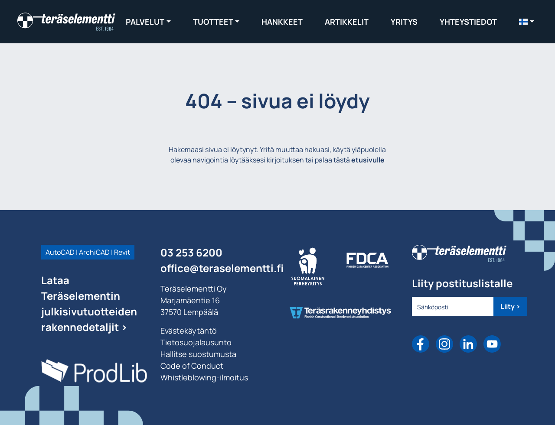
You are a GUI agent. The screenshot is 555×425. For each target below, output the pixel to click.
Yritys (404, 21)
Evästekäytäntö (188, 330)
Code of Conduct (191, 365)
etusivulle (368, 160)
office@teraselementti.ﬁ (222, 268)
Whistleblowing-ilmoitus (204, 377)
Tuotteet (213, 21)
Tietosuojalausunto (196, 342)
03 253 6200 (191, 252)
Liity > (510, 306)
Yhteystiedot (468, 21)
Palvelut (145, 21)
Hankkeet (282, 21)
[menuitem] (527, 21)
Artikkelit (347, 21)
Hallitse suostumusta (198, 354)
